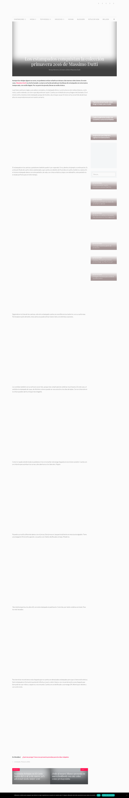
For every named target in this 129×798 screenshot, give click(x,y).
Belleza (106, 19)
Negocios (60, 19)
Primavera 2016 (25, 762)
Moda (34, 19)
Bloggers (81, 19)
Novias (71, 19)
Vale (98, 795)
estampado (17, 762)
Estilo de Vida (93, 19)
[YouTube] (109, 3)
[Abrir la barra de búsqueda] (114, 19)
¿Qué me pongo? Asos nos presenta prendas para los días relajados (45, 757)
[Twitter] (102, 3)
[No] (127, 795)
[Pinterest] (113, 3)
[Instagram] (106, 3)
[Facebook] (98, 3)
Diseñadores (21, 19)
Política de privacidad (108, 795)
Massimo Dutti (75, 70)
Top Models (46, 19)
